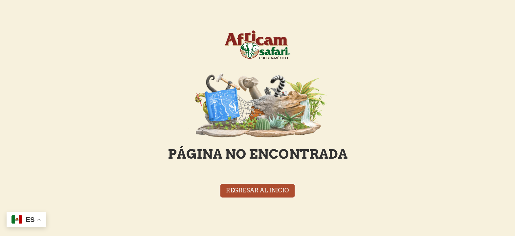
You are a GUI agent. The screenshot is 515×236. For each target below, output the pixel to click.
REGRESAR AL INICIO (257, 190)
